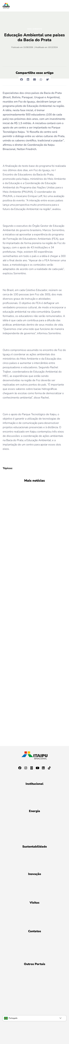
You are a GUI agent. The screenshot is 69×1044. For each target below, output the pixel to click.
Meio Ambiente (34, 29)
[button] (22, 80)
